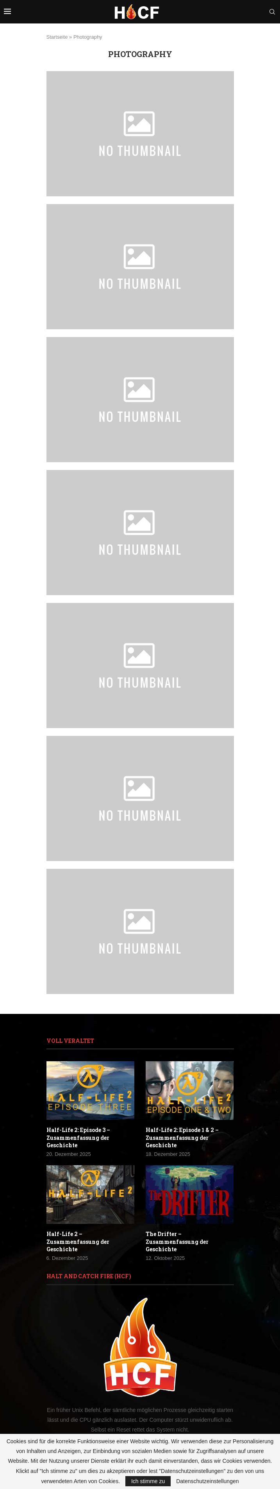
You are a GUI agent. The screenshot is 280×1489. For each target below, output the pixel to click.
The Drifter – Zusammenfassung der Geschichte (177, 1241)
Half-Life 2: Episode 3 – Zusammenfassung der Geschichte (78, 1137)
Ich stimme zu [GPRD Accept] (148, 1481)
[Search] (272, 11)
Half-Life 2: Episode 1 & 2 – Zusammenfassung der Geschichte (182, 1137)
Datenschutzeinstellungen (207, 1481)
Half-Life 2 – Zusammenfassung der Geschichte (77, 1241)
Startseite (57, 37)
